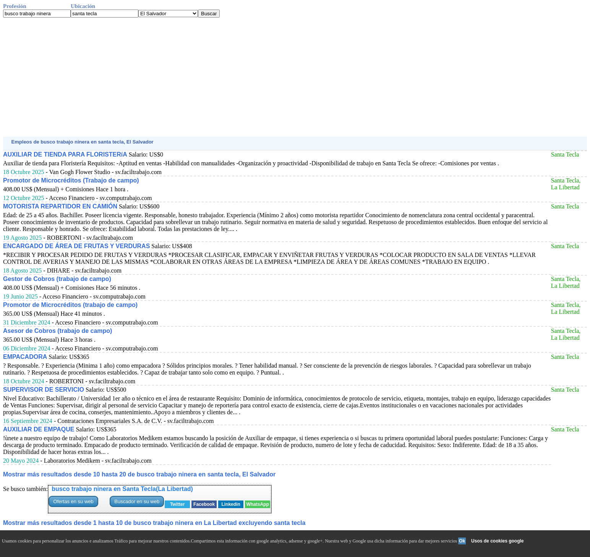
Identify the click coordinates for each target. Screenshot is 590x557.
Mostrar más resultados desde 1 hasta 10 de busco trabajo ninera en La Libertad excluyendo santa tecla (154, 523)
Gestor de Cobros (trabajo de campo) (57, 279)
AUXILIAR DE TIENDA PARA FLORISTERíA (65, 154)
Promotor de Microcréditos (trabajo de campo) (70, 305)
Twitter (177, 504)
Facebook (204, 504)
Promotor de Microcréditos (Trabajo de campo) (71, 180)
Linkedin (230, 504)
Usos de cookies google (497, 541)
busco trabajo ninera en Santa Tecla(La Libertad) (122, 489)
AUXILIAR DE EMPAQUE (38, 429)
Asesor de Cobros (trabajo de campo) (57, 331)
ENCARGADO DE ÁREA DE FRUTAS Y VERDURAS (76, 246)
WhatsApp (257, 504)
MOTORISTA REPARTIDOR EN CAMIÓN (60, 206)
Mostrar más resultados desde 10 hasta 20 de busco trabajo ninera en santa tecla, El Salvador (139, 474)
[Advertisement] (232, 77)
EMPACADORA (25, 357)
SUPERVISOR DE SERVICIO (43, 389)
